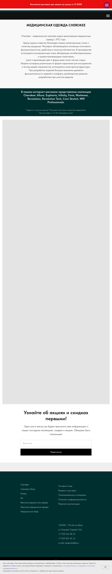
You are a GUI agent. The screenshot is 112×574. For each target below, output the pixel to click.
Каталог (25, 480)
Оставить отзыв (65, 486)
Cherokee (24, 484)
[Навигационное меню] (106, 5)
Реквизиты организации (69, 504)
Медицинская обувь (29, 511)
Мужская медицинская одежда (34, 507)
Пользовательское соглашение (72, 495)
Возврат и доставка (67, 490)
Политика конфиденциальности (72, 499)
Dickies (23, 493)
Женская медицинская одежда (34, 502)
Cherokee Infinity (27, 489)
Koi (21, 498)
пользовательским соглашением (75, 566)
